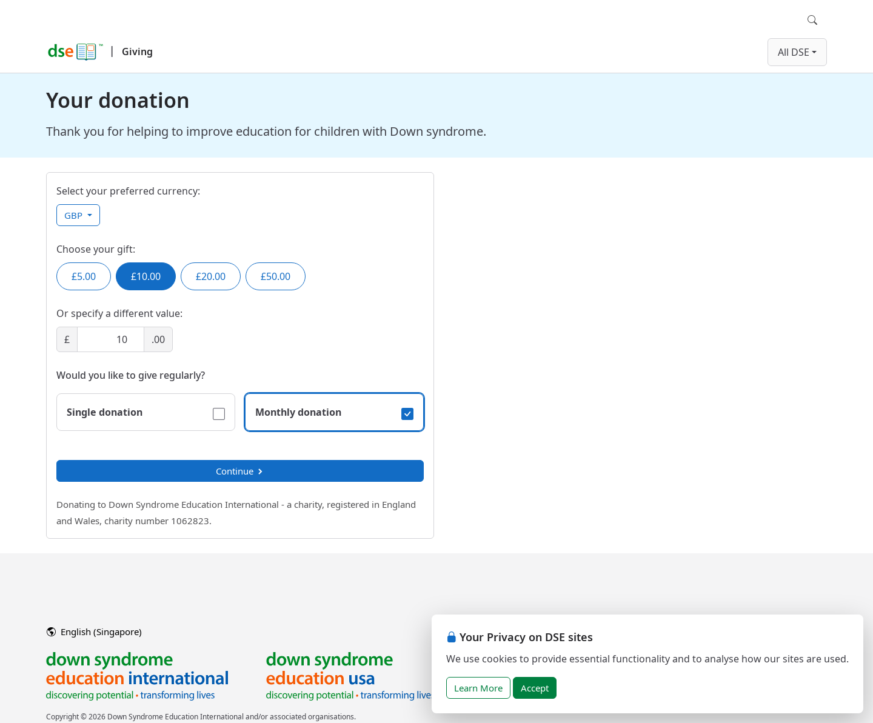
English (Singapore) (94, 631)
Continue (240, 471)
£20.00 (211, 276)
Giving (137, 51)
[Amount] (110, 339)
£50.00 (275, 276)
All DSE (793, 52)
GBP (74, 215)
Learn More (478, 688)
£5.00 (84, 276)
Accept (535, 688)
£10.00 (146, 276)
